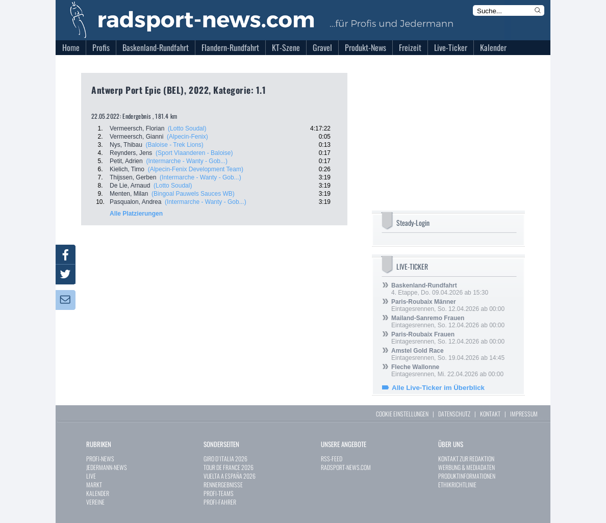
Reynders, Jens (131, 152)
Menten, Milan (129, 193)
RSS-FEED (331, 458)
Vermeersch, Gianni (136, 136)
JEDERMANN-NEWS (106, 467)
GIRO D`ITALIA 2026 (225, 458)
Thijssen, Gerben (133, 177)
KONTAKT (490, 413)
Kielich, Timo (127, 169)
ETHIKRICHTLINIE (457, 484)
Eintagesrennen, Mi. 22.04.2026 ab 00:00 (447, 370)
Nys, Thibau (126, 144)
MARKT (94, 484)
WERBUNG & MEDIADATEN (466, 467)
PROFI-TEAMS (219, 493)
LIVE (91, 476)
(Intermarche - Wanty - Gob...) (187, 161)
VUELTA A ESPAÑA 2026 (230, 476)
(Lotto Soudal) (187, 128)
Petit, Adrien (126, 161)
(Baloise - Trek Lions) (174, 144)
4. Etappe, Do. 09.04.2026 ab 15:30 (439, 289)
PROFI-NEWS (100, 458)
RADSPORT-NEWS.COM (346, 467)
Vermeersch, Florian (137, 128)
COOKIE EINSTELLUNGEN (402, 413)
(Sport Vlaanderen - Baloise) (194, 152)
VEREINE (95, 502)
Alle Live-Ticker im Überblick (438, 387)
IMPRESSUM (524, 413)
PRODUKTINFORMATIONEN (466, 476)
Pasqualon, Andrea (135, 201)
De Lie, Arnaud (130, 185)
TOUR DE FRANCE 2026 (229, 467)
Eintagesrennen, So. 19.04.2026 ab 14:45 (447, 354)
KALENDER (97, 493)
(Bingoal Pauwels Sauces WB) (193, 193)
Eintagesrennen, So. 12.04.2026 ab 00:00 (447, 305)
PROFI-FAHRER (220, 502)
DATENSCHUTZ (454, 413)
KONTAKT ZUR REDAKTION (466, 458)
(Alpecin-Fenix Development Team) (195, 169)
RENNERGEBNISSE (223, 484)
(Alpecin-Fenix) (187, 136)
